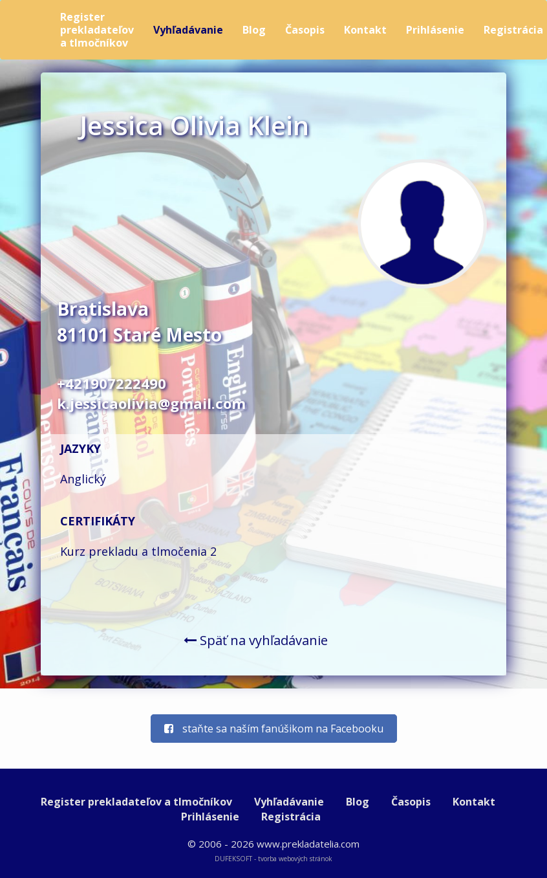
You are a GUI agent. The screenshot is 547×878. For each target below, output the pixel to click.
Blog (254, 30)
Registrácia (291, 816)
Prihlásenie (435, 30)
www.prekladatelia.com (308, 843)
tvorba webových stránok (295, 858)
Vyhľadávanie (188, 30)
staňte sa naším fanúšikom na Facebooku (273, 728)
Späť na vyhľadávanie (256, 640)
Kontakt (365, 30)
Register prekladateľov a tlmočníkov (97, 30)
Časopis (305, 30)
